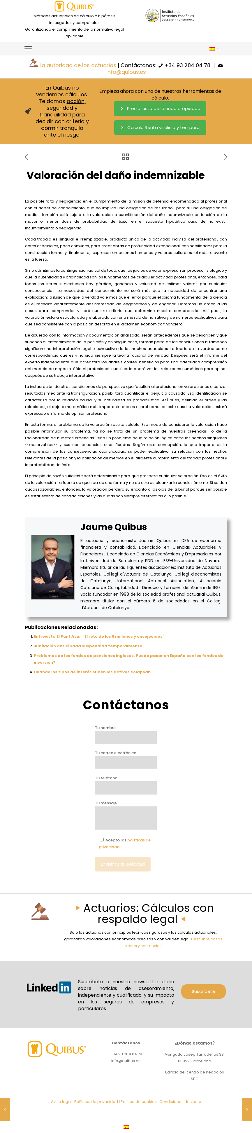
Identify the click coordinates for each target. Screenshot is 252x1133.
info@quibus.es (126, 72)
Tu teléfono (126, 784)
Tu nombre (126, 734)
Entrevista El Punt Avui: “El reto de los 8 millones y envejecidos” (99, 636)
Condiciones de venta (180, 1101)
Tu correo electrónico (126, 759)
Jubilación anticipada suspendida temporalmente (88, 646)
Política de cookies (139, 1101)
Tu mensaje (126, 815)
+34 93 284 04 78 (187, 65)
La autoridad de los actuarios (78, 65)
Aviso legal (61, 1101)
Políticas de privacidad (96, 1101)
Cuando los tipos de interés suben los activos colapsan (92, 672)
